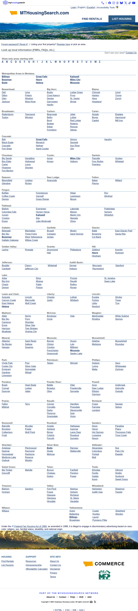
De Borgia (7, 344)
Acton (72, 511)
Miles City (75, 79)
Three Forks (31, 234)
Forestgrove (42, 193)
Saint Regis (30, 341)
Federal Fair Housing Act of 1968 (29, 526)
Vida (72, 316)
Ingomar (74, 429)
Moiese (39, 281)
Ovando (119, 391)
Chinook (96, 92)
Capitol (95, 120)
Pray (27, 363)
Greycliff (6, 473)
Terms (53, 577)
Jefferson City (31, 269)
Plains (118, 429)
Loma (27, 164)
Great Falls (41, 76)
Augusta (6, 297)
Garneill (40, 196)
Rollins (73, 284)
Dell (4, 92)
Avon (94, 385)
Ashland (51, 429)
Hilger (73, 193)
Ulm (72, 149)
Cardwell (6, 269)
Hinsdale (51, 501)
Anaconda (52, 180)
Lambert (96, 410)
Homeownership (34, 565)
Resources (31, 561)
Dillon (4, 95)
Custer (95, 511)
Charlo (5, 284)
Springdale (30, 369)
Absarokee (97, 448)
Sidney (118, 407)
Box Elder (6, 161)
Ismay (50, 158)
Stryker (118, 297)
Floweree (6, 167)
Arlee (4, 278)
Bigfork (5, 209)
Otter (72, 385)
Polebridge (109, 209)
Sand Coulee (42, 149)
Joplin (50, 300)
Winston (29, 117)
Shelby (118, 473)
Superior (29, 347)
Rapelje (119, 454)
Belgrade (6, 231)
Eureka (95, 297)
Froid (4, 435)
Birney (50, 432)
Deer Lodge (98, 388)
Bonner (50, 341)
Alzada (95, 114)
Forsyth (50, 438)
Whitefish (108, 215)
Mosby (73, 231)
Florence (51, 413)
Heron (95, 429)
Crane (95, 404)
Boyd (49, 120)
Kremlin (119, 250)
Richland (74, 495)
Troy (117, 303)
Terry (27, 404)
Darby (50, 410)
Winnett (74, 363)
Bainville (6, 426)
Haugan (6, 347)
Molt (94, 457)
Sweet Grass (121, 479)
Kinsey (50, 161)
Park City (119, 451)
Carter (5, 164)
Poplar (28, 429)
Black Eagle (8, 142)
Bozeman (7, 79)
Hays (94, 98)
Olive (49, 391)
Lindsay (29, 180)
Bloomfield (7, 180)
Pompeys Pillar (99, 520)
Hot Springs (98, 432)
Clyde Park (7, 363)
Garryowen (52, 101)
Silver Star (30, 325)
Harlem (95, 95)
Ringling (96, 319)
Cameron (6, 322)
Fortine (95, 300)
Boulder (5, 265)
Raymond (29, 451)
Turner (118, 95)
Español (91, 7)
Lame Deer (75, 432)
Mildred (5, 407)
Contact (62, 597)
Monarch (40, 142)
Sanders (29, 489)
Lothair (73, 297)
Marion (73, 212)
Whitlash (74, 300)
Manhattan (30, 231)
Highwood (30, 161)
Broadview (74, 520)
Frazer (50, 492)
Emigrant (6, 369)
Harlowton (97, 489)
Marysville (30, 300)
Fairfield (74, 470)
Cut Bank (96, 237)
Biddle (50, 385)
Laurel (95, 517)
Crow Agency (53, 95)
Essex (5, 221)
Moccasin (97, 265)
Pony (27, 319)
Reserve (29, 457)
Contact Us (131, 53)
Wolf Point (30, 432)
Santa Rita (120, 234)
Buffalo (5, 193)
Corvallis (51, 407)
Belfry (50, 117)
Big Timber (7, 470)
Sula (72, 413)
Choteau (51, 473)
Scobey (119, 158)
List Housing (122, 18)
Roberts (74, 123)
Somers (108, 212)
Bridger (50, 123)
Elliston (95, 391)
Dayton (5, 287)
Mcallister (6, 331)
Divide (50, 451)
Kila (38, 218)
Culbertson (7, 432)
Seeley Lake (76, 353)
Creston (6, 218)
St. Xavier (75, 98)
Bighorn (5, 489)
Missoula (74, 83)
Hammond (120, 117)
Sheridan (29, 322)
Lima (27, 92)
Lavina (5, 250)
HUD (81, 597)
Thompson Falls (123, 432)
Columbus (97, 451)
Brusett (50, 231)
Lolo (72, 344)
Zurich (118, 98)
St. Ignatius (109, 278)
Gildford (96, 250)
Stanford (119, 265)
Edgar (50, 127)
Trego (118, 300)
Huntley (96, 514)
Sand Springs (76, 234)
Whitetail (119, 161)
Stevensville (76, 410)
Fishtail (95, 454)
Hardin (50, 105)
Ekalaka (119, 114)
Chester (51, 297)
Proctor (73, 278)
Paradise (119, 426)
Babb (94, 231)
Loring (95, 366)
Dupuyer (6, 391)
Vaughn (108, 139)
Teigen (50, 363)
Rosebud (74, 435)
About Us (54, 561)
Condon (51, 347)
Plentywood (30, 448)
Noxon (95, 438)
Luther (73, 117)
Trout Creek (121, 435)
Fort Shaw (7, 149)
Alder (4, 316)
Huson (73, 341)
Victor (73, 416)
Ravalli (73, 281)
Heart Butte (30, 385)
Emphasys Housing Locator (65, 602)
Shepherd (120, 511)
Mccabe (29, 426)
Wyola (73, 101)
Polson (39, 287)
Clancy (28, 265)
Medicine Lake (9, 457)
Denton (5, 199)
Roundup (119, 344)
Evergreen (41, 209)
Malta (94, 369)
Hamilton (74, 404)
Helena (39, 83)
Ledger (28, 388)
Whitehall (52, 265)
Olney (73, 221)
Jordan (50, 237)
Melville (28, 470)
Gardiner (6, 372)
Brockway (51, 316)
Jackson (6, 101)
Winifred (108, 196)
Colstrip (50, 435)
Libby (94, 303)
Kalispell (74, 76)
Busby (50, 92)
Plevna (95, 183)
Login (73, 7)
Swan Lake (109, 281)
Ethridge (96, 470)
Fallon (5, 404)
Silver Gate (30, 366)
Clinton (50, 344)
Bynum (50, 470)
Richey (28, 183)
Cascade (6, 145)
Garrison (96, 394)
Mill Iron (119, 120)
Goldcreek (120, 385)
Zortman (119, 369)
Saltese (28, 344)
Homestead (7, 454)
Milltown (74, 347)
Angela (50, 426)
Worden (119, 514)
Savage (119, 404)
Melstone (96, 344)
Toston (5, 117)
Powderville (75, 388)
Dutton (50, 476)
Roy (106, 193)
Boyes (95, 117)
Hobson (73, 269)
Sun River (75, 145)
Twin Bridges (31, 328)
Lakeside (74, 209)
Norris (28, 316)
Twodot (118, 492)
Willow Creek (31, 240)
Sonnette (74, 391)
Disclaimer (55, 569)
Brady (5, 385)
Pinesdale (75, 407)
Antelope (6, 448)
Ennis (4, 325)
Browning (96, 234)
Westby (28, 460)
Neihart (39, 145)
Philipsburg (75, 250)
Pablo (39, 284)
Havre (39, 79)
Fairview (96, 407)
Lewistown (75, 196)
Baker (95, 180)
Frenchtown (53, 350)
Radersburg (7, 114)
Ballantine (74, 514)
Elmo (38, 278)
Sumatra (74, 438)
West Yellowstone (33, 237)
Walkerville (75, 451)
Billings (6, 76)
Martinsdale (97, 316)
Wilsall (28, 372)
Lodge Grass (76, 92)
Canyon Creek (9, 300)
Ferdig (95, 473)
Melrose (51, 454)
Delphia (95, 341)
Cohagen (51, 234)
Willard (118, 180)
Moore (73, 199)
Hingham (96, 256)
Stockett (74, 142)
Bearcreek (52, 114)
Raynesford (98, 269)
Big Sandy (7, 158)
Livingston (7, 375)
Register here (63, 44)
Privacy (53, 573)
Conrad (5, 388)
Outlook (5, 460)
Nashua (74, 489)
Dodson (95, 363)
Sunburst (119, 476)
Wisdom (29, 98)
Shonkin (29, 167)
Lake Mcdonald (43, 221)
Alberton (6, 341)
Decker (50, 98)
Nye (117, 448)
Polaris (28, 95)
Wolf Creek (30, 303)
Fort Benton (7, 171)
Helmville (119, 388)
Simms (73, 139)
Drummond (52, 250)
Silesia (73, 130)
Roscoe (74, 127)
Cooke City (7, 366)
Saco (117, 363)
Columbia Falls (9, 212)
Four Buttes (97, 161)
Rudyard (119, 253)
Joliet (72, 114)
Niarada (74, 218)
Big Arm (6, 281)
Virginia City (31, 331)
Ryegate (29, 250)
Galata (95, 476)
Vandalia (74, 501)
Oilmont (119, 470)
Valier (27, 391)
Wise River (30, 101)
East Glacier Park (123, 231)
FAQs (72, 597)
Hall (49, 253)
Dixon (95, 426)
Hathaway (75, 426)
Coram (5, 215)
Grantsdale (52, 416)
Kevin (94, 479)
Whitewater (120, 366)
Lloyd (117, 92)
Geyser (73, 265)
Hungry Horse (43, 212)
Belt (4, 139)
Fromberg (51, 130)
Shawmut (119, 489)
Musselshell (121, 341)
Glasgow (51, 495)
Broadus (51, 388)
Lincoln (28, 297)
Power (73, 476)
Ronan (73, 287)
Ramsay (74, 448)
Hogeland (96, 101)
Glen (4, 98)
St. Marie (74, 498)
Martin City (75, 215)
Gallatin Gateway (10, 240)
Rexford (96, 306)
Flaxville (96, 158)
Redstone (29, 454)
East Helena (8, 303)
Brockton (6, 429)
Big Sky (5, 234)
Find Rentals (92, 18)
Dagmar (6, 451)
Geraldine (29, 158)
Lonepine (96, 435)
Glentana (51, 498)
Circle (50, 319)
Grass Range (42, 199)
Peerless (96, 164)
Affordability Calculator (37, 569)
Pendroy (74, 473)
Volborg (74, 161)
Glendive (6, 183)
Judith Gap (97, 492)
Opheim (74, 492)
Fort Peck (51, 489)
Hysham (6, 492)
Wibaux (5, 511)
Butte (4, 83)
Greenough (52, 353)
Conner (50, 404)
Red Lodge (75, 120)
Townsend (30, 114)
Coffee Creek (8, 196)
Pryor (72, 95)
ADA (89, 597)
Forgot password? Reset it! (14, 44)
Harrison (6, 328)
